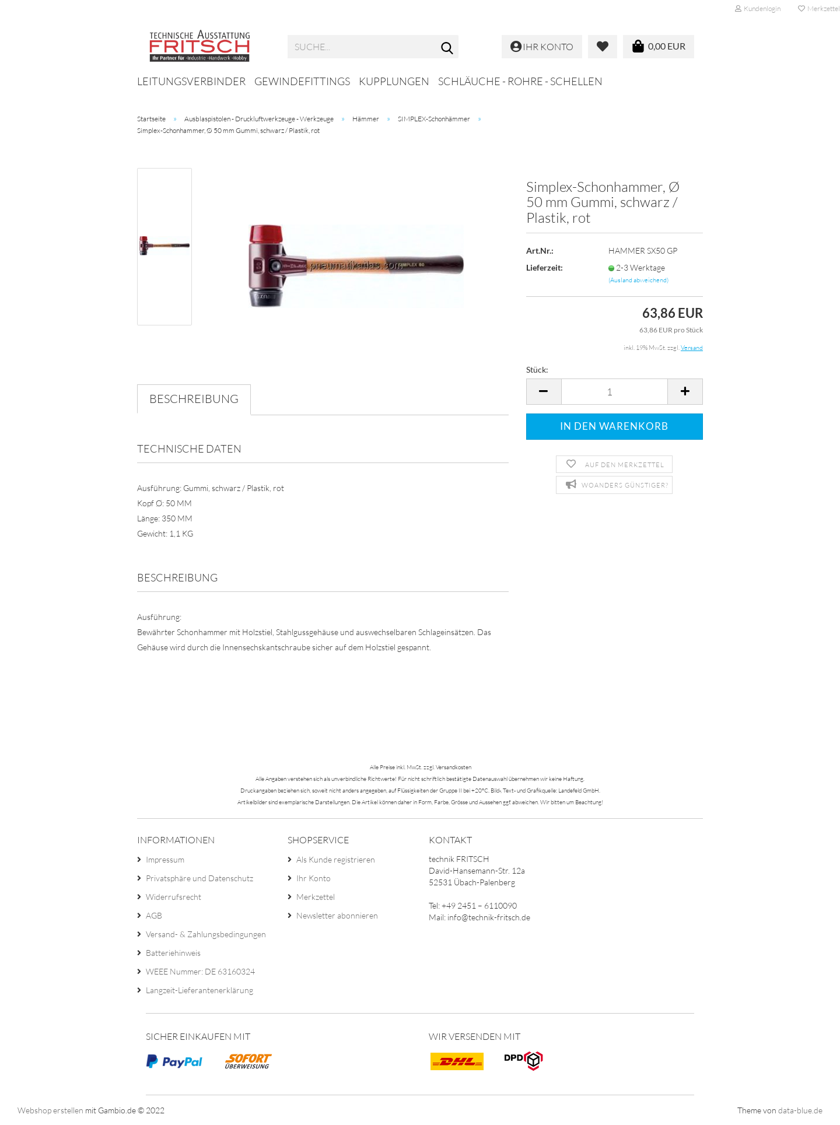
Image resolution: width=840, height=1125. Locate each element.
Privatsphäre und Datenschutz (199, 878)
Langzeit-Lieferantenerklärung (199, 990)
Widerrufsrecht (173, 897)
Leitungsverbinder (191, 81)
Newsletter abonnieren (337, 915)
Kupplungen (394, 81)
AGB (154, 915)
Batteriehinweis (173, 953)
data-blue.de (800, 1110)
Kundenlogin (757, 8)
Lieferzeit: (544, 267)
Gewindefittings (302, 81)
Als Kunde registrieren (335, 859)
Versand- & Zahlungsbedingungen (206, 934)
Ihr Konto (313, 878)
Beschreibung (194, 398)
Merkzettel (315, 897)
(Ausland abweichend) (638, 280)
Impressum (165, 859)
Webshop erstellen (50, 1110)
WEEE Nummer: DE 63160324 (200, 971)
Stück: (537, 369)
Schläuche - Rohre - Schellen (520, 81)
